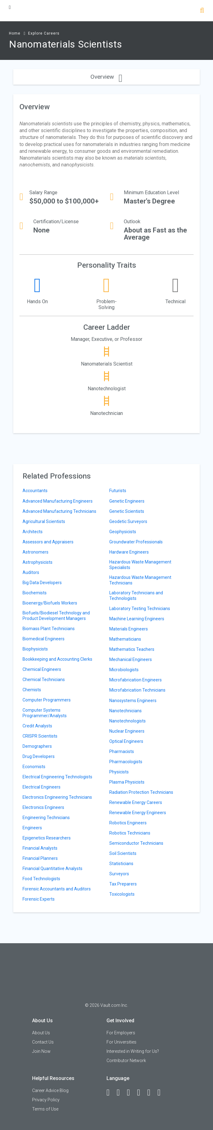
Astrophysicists (37, 562)
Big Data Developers (42, 582)
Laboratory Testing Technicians (139, 608)
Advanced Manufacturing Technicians (59, 511)
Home (14, 33)
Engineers (32, 827)
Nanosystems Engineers (133, 700)
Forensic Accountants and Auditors (57, 888)
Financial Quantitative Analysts (52, 868)
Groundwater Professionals (136, 541)
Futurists (117, 490)
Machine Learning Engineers (136, 618)
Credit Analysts (37, 725)
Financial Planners (40, 858)
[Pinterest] (151, 1092)
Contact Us (43, 1042)
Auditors (31, 572)
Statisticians (121, 863)
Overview (106, 76)
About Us (41, 1032)
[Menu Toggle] (10, 7)
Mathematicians (125, 639)
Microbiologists (124, 669)
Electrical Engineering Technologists (57, 776)
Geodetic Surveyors (128, 521)
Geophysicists (122, 531)
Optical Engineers (126, 741)
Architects (33, 531)
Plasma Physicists (126, 782)
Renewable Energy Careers (135, 802)
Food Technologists (41, 878)
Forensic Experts (39, 899)
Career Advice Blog (50, 1090)
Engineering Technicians (46, 817)
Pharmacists (121, 751)
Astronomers (35, 552)
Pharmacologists (125, 761)
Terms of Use (45, 1109)
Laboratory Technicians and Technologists (136, 595)
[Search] (202, 11)
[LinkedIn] (121, 1092)
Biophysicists (35, 649)
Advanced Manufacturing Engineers (58, 501)
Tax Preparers (123, 883)
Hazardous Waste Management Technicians (140, 580)
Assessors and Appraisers (48, 541)
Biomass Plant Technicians (49, 628)
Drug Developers (39, 756)
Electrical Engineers (42, 787)
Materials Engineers (128, 628)
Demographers (37, 746)
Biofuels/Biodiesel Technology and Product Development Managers (56, 615)
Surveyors (119, 873)
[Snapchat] (161, 1092)
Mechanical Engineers (130, 659)
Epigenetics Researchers (47, 837)
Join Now (41, 1051)
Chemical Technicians (44, 679)
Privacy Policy (46, 1099)
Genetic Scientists (126, 511)
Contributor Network (126, 1060)
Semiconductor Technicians (136, 843)
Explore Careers (44, 33)
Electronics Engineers (43, 807)
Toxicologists (122, 894)
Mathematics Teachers (131, 649)
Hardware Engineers (129, 552)
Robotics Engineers (128, 822)
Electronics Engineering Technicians (57, 797)
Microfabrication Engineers (135, 679)
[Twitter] (131, 1092)
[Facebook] (110, 1092)
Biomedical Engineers (44, 638)
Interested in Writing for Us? (132, 1051)
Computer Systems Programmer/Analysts (45, 713)
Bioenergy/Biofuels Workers (50, 603)
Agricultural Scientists (44, 521)
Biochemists (35, 592)
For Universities (121, 1042)
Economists (34, 766)
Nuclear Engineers (126, 731)
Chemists (32, 689)
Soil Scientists (122, 853)
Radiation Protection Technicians (141, 792)
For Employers (120, 1032)
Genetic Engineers (126, 501)
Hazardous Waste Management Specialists (140, 564)
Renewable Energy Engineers (137, 812)
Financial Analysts (40, 848)
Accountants (35, 490)
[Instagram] (141, 1092)
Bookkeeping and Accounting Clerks (57, 659)
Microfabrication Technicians (137, 690)
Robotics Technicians (129, 833)
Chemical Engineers (42, 669)
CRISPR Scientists (40, 736)
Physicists (119, 771)
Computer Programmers (47, 699)
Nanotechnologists (127, 720)
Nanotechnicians (125, 710)
